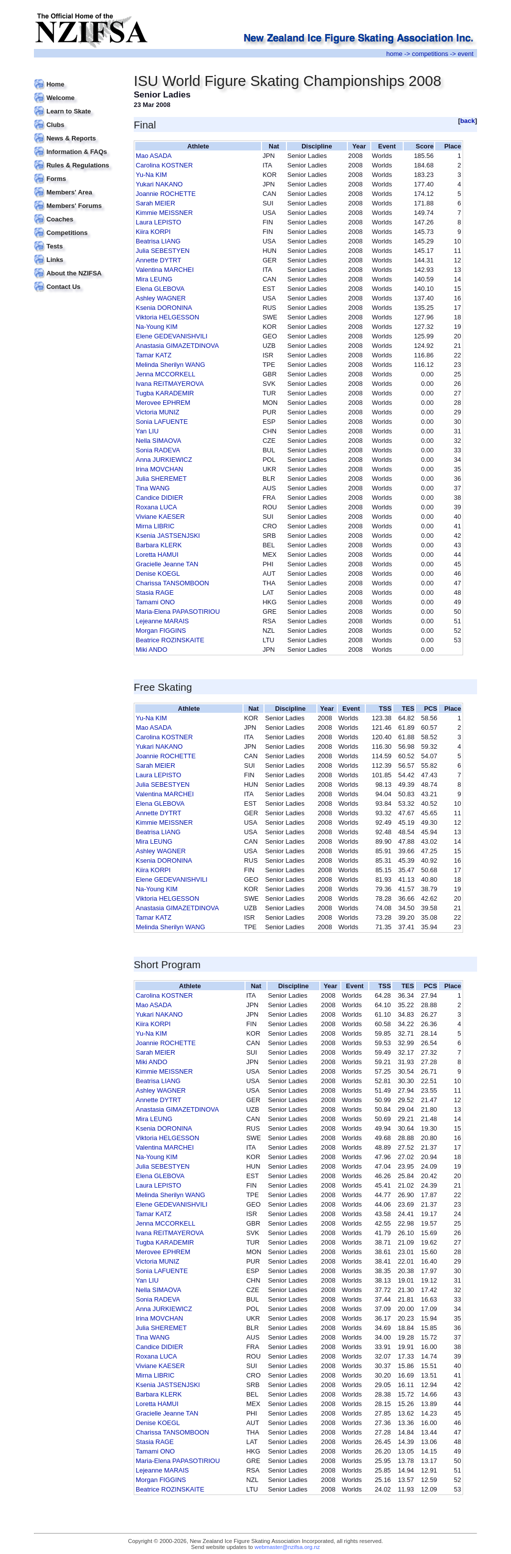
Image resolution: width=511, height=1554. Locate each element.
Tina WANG (153, 488)
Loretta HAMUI (157, 554)
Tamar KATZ (154, 355)
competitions (430, 53)
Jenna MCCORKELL (165, 374)
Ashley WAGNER (161, 298)
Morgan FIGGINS (161, 630)
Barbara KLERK (159, 545)
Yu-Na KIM (151, 174)
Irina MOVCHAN (159, 469)
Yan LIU (147, 431)
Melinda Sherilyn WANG (170, 364)
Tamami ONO (155, 602)
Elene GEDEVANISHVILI (172, 336)
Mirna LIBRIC (155, 526)
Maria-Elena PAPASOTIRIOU (178, 611)
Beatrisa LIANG (158, 241)
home (394, 53)
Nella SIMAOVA (158, 440)
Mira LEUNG (154, 279)
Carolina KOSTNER (164, 165)
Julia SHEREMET (161, 478)
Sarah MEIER (155, 203)
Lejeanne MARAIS (162, 621)
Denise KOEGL (158, 573)
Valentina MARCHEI (165, 269)
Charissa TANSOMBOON (172, 583)
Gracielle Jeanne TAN (167, 564)
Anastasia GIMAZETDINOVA (177, 345)
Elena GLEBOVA (160, 288)
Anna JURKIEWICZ (164, 459)
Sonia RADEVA (158, 450)
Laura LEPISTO (158, 222)
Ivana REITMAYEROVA (170, 383)
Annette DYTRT (158, 260)
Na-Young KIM (157, 326)
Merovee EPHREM (163, 402)
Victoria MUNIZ (157, 412)
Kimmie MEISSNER (164, 212)
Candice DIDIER (159, 497)
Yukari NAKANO (159, 184)
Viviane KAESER (160, 516)
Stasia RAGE (155, 592)
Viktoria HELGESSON (167, 317)
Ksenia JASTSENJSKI (168, 535)
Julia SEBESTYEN (163, 250)
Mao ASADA (154, 155)
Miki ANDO (151, 649)
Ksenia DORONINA (164, 307)
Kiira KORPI (153, 231)
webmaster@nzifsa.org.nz (287, 1547)
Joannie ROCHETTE (166, 193)
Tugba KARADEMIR (165, 393)
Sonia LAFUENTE (162, 421)
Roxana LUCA (156, 507)
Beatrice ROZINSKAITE (170, 640)
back (467, 120)
